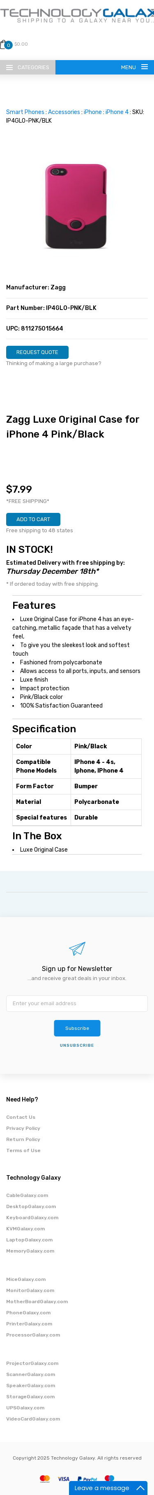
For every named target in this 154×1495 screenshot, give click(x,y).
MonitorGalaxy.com (30, 1290)
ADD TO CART (33, 519)
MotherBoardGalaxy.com (37, 1301)
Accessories (64, 112)
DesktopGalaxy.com (31, 1206)
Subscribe (77, 1028)
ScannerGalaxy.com (30, 1374)
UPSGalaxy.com (25, 1408)
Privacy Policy (23, 1128)
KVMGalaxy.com (25, 1229)
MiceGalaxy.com (26, 1279)
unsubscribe (77, 1045)
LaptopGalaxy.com (29, 1240)
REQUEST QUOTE (37, 352)
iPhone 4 (117, 112)
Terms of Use (23, 1150)
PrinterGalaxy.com (29, 1324)
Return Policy (23, 1139)
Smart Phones (25, 112)
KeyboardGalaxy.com (32, 1217)
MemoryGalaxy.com (30, 1251)
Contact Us (20, 1117)
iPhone (93, 112)
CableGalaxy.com (27, 1195)
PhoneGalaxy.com (28, 1313)
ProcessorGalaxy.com (33, 1335)
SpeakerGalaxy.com (30, 1385)
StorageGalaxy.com (30, 1397)
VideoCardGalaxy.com (33, 1419)
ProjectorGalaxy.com (32, 1363)
